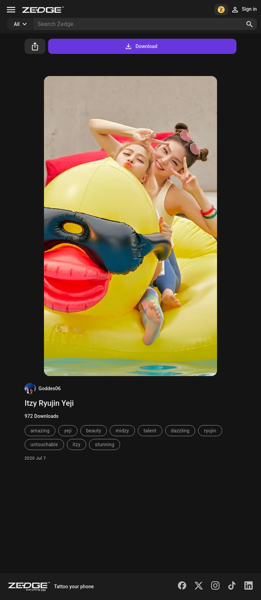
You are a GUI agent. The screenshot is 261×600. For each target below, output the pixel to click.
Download (140, 46)
